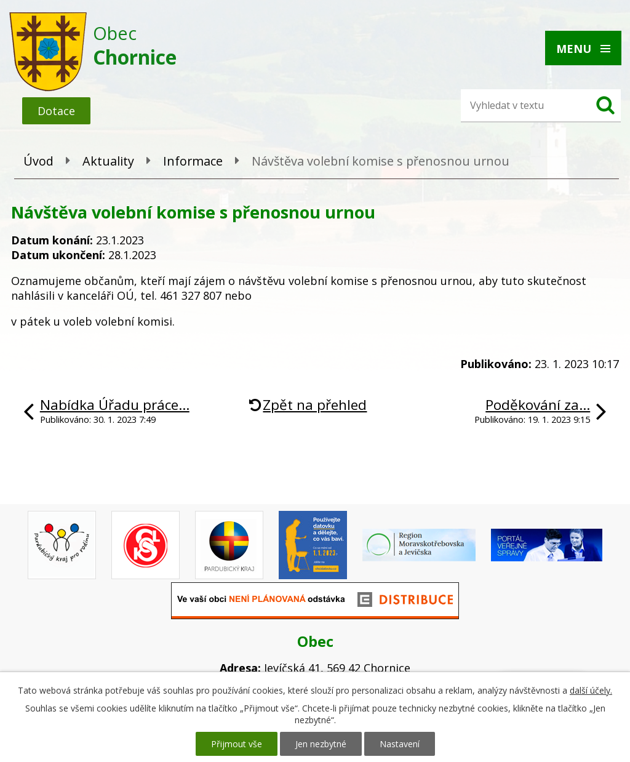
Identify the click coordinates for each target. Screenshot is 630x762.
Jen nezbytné (320, 744)
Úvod (38, 161)
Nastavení (400, 744)
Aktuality (108, 161)
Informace (193, 161)
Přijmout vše (236, 744)
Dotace (56, 110)
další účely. (591, 690)
